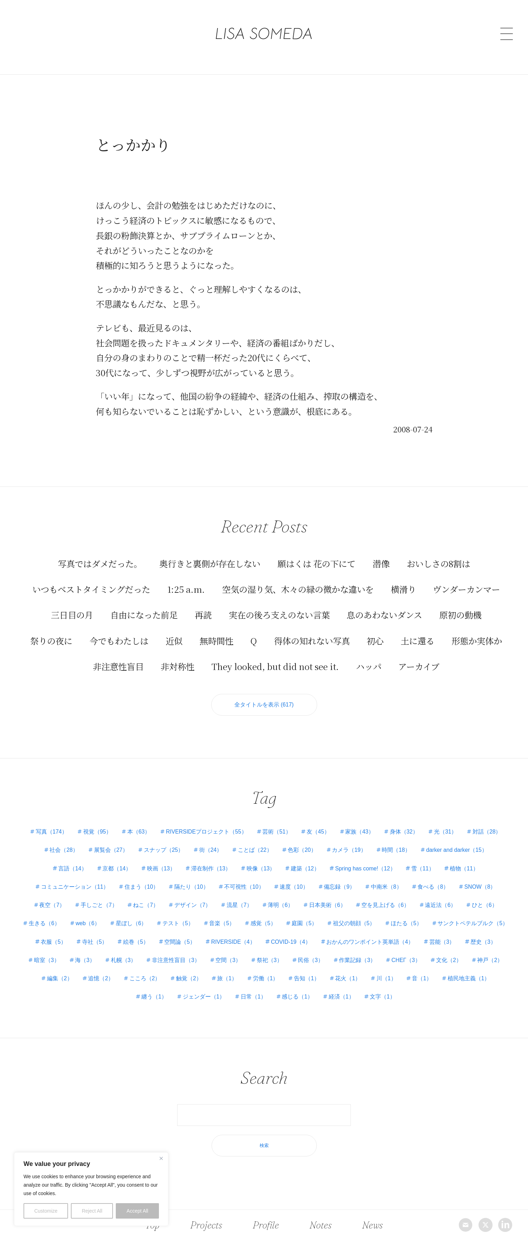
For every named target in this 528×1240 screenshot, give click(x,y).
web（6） (128, 924)
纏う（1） (182, 997)
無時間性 (216, 640)
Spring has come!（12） (366, 869)
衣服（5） (135, 942)
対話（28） (490, 832)
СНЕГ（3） (492, 960)
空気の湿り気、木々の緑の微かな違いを (298, 588)
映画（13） (159, 869)
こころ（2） (214, 979)
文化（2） (43, 979)
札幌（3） (205, 960)
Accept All (137, 1211)
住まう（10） (139, 887)
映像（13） (260, 869)
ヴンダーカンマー (466, 588)
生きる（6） (84, 924)
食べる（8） (435, 887)
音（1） (497, 979)
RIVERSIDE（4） (318, 942)
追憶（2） (169, 979)
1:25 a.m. (186, 588)
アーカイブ (418, 665)
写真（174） (48, 832)
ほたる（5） (452, 924)
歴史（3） (85, 960)
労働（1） (337, 979)
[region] (91, 1189)
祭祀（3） (353, 960)
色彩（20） (302, 851)
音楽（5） (265, 924)
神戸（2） (85, 979)
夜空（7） (49, 906)
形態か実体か (477, 640)
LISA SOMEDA (264, 25)
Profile (266, 1224)
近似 (174, 640)
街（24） (209, 851)
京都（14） (114, 869)
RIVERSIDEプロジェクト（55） (205, 832)
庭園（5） (349, 924)
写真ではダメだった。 (100, 563)
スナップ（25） (162, 851)
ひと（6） (488, 906)
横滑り (403, 588)
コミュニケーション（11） (72, 887)
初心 (375, 640)
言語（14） (69, 869)
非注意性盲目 (118, 665)
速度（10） (294, 887)
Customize (46, 1211)
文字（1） (414, 997)
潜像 (381, 563)
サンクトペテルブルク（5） (71, 942)
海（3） (166, 960)
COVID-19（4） (377, 942)
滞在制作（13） (210, 869)
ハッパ (368, 665)
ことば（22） (255, 851)
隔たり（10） (190, 887)
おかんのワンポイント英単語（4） (457, 942)
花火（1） (421, 979)
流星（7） (239, 906)
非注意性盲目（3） (258, 960)
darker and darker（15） (460, 851)
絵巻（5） (219, 942)
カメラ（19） (350, 851)
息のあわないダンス (384, 614)
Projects (206, 1224)
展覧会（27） (108, 851)
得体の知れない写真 (312, 640)
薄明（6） (281, 906)
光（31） (448, 832)
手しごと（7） (96, 906)
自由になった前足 (144, 614)
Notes (320, 1224)
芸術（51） (276, 832)
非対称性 (177, 665)
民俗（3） (395, 960)
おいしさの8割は (438, 563)
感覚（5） (307, 924)
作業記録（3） (443, 960)
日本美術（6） (328, 906)
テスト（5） (220, 924)
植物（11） (468, 869)
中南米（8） (388, 887)
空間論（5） (264, 942)
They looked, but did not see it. (275, 665)
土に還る (417, 640)
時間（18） (398, 851)
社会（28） (60, 851)
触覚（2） (259, 979)
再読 (203, 614)
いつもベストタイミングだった (91, 588)
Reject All (92, 1211)
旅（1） (298, 979)
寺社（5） (178, 942)
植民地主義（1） (132, 997)
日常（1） (282, 997)
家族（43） (361, 832)
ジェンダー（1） (232, 997)
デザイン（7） (191, 906)
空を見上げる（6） (387, 906)
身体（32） (406, 832)
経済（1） (372, 997)
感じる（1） (327, 997)
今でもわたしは (118, 640)
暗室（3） (127, 960)
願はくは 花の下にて (316, 563)
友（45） (319, 832)
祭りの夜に (51, 640)
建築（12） (306, 869)
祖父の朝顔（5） (399, 924)
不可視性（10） (243, 887)
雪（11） (425, 869)
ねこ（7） (144, 906)
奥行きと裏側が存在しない (209, 563)
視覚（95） (94, 832)
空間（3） (311, 960)
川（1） (460, 979)
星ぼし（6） (173, 924)
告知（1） (379, 979)
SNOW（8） (484, 887)
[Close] (161, 1158)
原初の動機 (460, 614)
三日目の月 (72, 614)
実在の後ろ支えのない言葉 (279, 614)
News (371, 1224)
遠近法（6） (443, 906)
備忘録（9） (340, 887)
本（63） (136, 832)
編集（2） (127, 979)
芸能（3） (43, 960)
